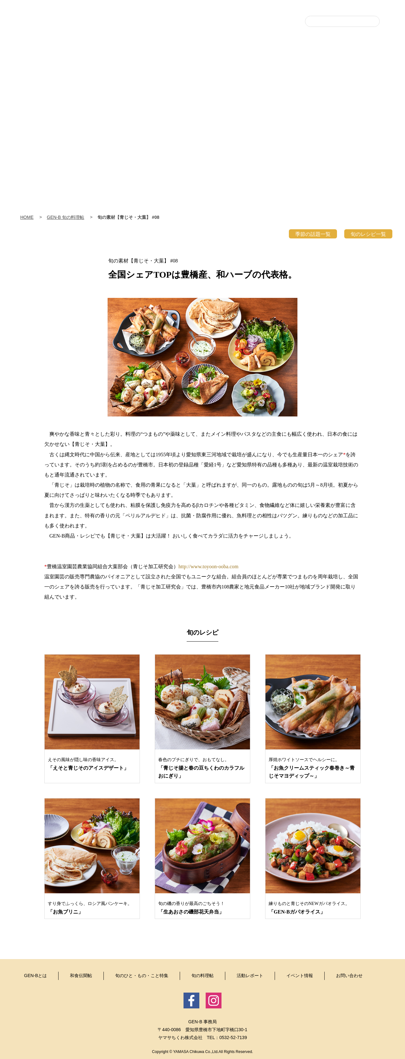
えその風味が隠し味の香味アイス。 (92, 764)
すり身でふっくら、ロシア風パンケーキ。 (92, 908)
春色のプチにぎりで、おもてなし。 (202, 768)
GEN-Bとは (114, 86)
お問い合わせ (349, 975)
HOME (27, 217)
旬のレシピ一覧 (368, 234)
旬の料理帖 (265, 86)
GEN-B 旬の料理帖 (65, 217)
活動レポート (316, 86)
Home (51, 82)
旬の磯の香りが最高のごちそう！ (202, 908)
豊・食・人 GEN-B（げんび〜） (202, 39)
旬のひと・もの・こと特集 (215, 86)
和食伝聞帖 (164, 86)
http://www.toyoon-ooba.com (208, 566)
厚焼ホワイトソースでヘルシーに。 (313, 768)
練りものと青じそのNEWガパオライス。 (313, 908)
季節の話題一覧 (313, 234)
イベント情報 (367, 86)
